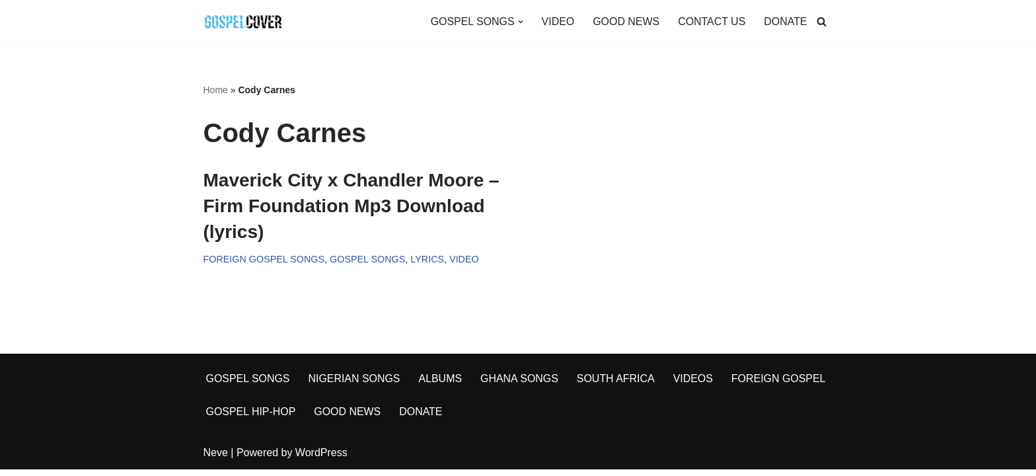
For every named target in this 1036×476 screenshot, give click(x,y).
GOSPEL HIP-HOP (251, 418)
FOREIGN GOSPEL (780, 385)
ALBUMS (441, 385)
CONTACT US (711, 21)
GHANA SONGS (520, 385)
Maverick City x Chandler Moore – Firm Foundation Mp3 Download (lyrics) (352, 206)
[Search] (822, 21)
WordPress (321, 459)
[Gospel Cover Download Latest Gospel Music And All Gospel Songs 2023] (243, 21)
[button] (519, 21)
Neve (216, 459)
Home (216, 90)
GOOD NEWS (625, 21)
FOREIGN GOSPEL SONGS (264, 260)
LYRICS (428, 260)
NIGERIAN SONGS (355, 385)
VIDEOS (694, 385)
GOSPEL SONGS (368, 260)
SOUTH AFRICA (617, 385)
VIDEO (557, 21)
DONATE (785, 21)
